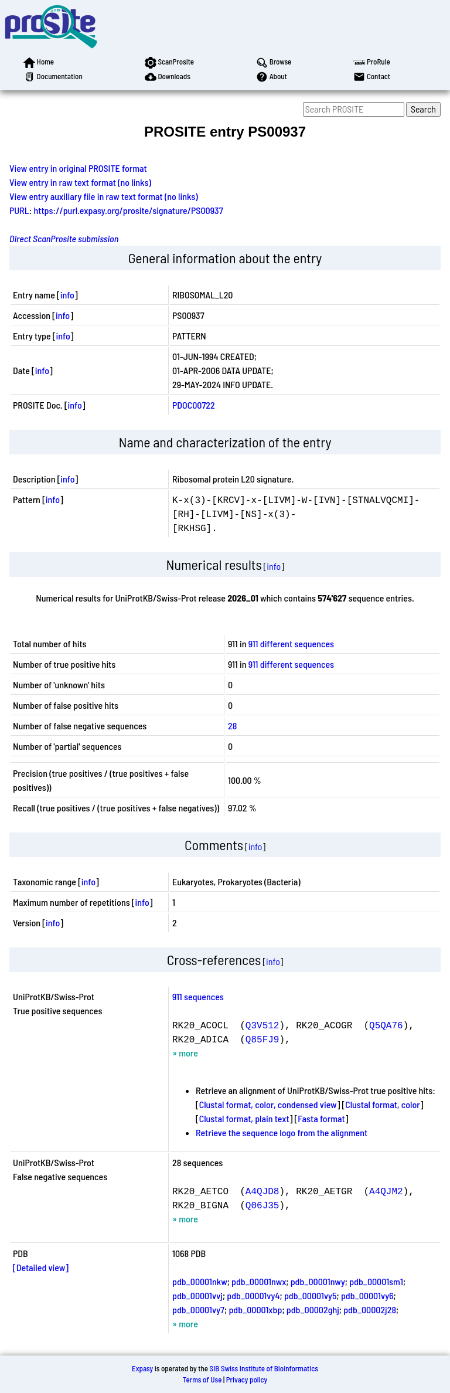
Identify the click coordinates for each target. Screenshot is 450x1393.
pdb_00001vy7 (198, 1309)
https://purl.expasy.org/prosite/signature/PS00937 (128, 210)
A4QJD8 (262, 1190)
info (67, 294)
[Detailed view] (41, 1267)
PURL (19, 210)
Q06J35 (262, 1204)
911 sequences (198, 996)
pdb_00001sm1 (376, 1281)
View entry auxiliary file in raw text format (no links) (103, 196)
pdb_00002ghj (313, 1309)
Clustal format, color (382, 1104)
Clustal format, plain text (244, 1118)
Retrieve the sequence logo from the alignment (281, 1132)
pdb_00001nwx (258, 1281)
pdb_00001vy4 (253, 1295)
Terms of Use (202, 1379)
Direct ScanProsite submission (63, 238)
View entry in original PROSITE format (78, 168)
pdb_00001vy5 (310, 1295)
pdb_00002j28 (369, 1309)
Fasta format (321, 1118)
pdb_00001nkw (199, 1281)
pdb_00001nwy (318, 1281)
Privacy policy (246, 1379)
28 (232, 725)
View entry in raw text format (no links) (80, 182)
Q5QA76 (386, 1024)
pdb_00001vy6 (367, 1295)
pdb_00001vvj (197, 1295)
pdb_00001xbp (255, 1309)
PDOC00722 (193, 404)
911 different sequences (291, 643)
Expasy (142, 1368)
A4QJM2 (386, 1190)
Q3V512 (262, 1024)
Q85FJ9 (262, 1038)
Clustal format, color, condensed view (268, 1104)
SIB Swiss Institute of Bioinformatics (264, 1368)
